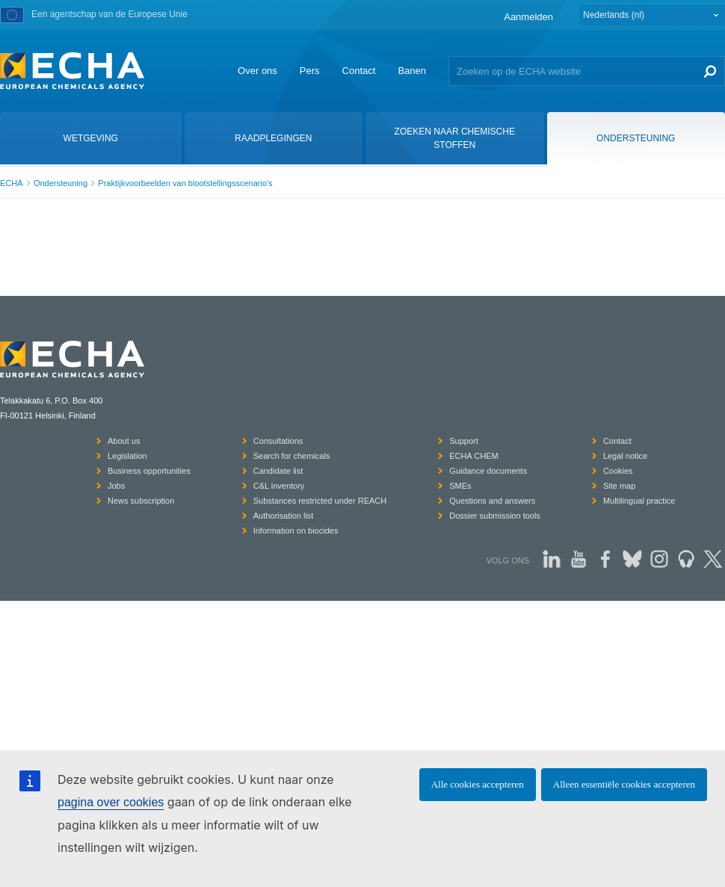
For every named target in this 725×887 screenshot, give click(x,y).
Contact (359, 70)
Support (463, 440)
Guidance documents (488, 470)
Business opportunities (149, 470)
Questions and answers (492, 500)
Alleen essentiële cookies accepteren (624, 784)
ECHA (11, 183)
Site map (619, 485)
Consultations (278, 440)
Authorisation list (283, 515)
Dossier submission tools (494, 515)
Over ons (257, 70)
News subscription (141, 500)
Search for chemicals (291, 455)
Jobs (116, 485)
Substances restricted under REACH (320, 500)
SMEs (460, 485)
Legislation (127, 455)
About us (124, 440)
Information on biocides (296, 530)
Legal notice (625, 455)
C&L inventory (279, 485)
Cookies (618, 470)
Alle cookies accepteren (477, 784)
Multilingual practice (639, 500)
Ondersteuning (60, 183)
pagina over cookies (111, 802)
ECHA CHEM (473, 455)
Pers (310, 70)
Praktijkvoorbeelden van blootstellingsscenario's (185, 183)
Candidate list (278, 470)
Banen (412, 70)
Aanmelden (528, 16)
